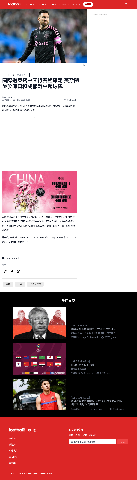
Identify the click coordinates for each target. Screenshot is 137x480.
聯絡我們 (13, 444)
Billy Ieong (11, 97)
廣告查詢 (13, 462)
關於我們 (13, 438)
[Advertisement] (39, 140)
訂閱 (123, 441)
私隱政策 (13, 450)
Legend (52, 4)
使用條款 (13, 456)
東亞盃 (88, 4)
